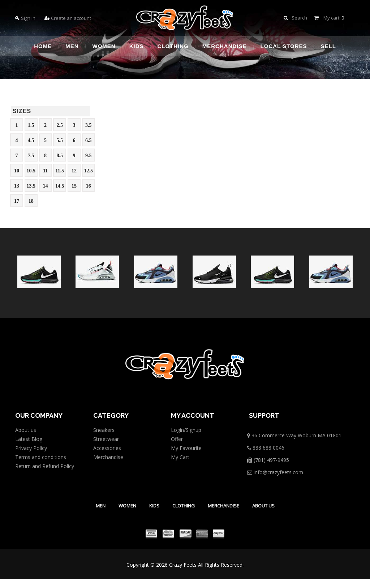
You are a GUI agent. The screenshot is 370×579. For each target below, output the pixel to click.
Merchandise (108, 457)
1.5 (31, 125)
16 (88, 186)
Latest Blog (28, 439)
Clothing (183, 505)
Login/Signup (186, 429)
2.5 (60, 125)
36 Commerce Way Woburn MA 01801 (294, 435)
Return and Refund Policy (44, 466)
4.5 (31, 140)
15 (74, 186)
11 (45, 170)
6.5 (88, 140)
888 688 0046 (265, 447)
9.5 (88, 155)
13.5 (31, 186)
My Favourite (186, 448)
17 (16, 201)
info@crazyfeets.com (275, 472)
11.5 (59, 170)
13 (16, 186)
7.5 (31, 155)
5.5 (60, 140)
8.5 (60, 155)
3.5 (88, 125)
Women (127, 505)
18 (31, 201)
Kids (154, 505)
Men (101, 505)
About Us (263, 505)
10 (16, 170)
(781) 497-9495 (268, 459)
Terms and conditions (40, 457)
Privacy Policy (31, 448)
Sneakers (104, 429)
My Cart (180, 457)
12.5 (88, 170)
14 (45, 186)
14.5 (59, 186)
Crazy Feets (183, 564)
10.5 (31, 170)
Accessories (107, 448)
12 (74, 170)
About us (25, 429)
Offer (177, 439)
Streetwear (106, 439)
